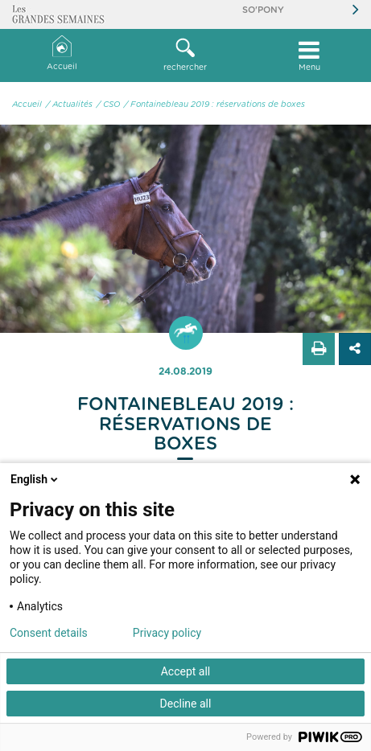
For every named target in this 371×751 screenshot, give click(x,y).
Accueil (62, 53)
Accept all (186, 671)
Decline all (186, 703)
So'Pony (263, 10)
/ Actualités (69, 105)
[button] (186, 55)
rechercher (186, 55)
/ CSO (108, 105)
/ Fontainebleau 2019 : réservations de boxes (214, 105)
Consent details (49, 632)
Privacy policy (167, 632)
